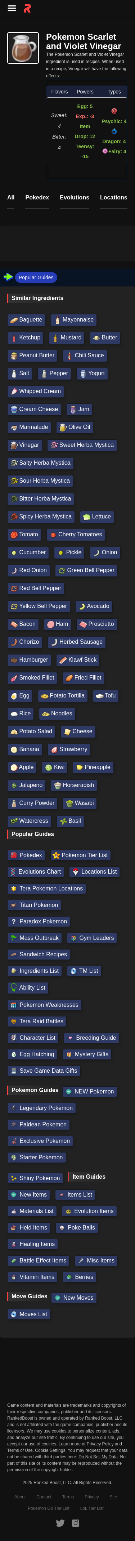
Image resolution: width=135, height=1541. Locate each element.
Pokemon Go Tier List (48, 1508)
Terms (68, 1496)
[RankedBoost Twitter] (60, 1523)
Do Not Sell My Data (98, 1457)
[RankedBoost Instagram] (75, 1523)
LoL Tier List (92, 1508)
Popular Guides (36, 277)
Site (113, 1496)
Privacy (92, 1496)
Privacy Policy (100, 1443)
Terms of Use (20, 1450)
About (20, 1496)
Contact (43, 1496)
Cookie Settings (50, 1450)
